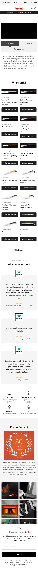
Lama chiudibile (6, 97)
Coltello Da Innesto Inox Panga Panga (26, 128)
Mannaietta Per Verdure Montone (26, 206)
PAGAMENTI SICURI (28, 397)
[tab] (10, 43)
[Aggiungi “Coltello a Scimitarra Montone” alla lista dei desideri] (16, 197)
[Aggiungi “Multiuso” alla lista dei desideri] (16, 223)
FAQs (15, 2)
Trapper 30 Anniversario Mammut (9, 101)
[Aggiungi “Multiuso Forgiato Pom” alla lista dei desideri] (34, 172)
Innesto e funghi (24, 97)
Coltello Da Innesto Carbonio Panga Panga (10, 154)
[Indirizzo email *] (19, 547)
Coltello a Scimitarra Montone (9, 206)
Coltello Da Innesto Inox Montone (26, 101)
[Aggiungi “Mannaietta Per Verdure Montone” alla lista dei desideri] (34, 197)
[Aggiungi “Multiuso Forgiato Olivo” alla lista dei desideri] (16, 172)
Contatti (24, 2)
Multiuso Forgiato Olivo (10, 180)
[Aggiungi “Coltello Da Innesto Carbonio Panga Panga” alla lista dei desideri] (16, 145)
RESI (28, 411)
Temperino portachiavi (27, 232)
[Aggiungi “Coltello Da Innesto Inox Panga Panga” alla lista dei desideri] (34, 118)
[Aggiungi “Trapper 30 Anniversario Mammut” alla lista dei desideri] (16, 92)
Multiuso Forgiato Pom (28, 180)
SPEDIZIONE (9, 397)
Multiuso (4, 232)
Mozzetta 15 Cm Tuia (9, 127)
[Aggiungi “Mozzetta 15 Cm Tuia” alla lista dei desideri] (16, 118)
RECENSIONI (10, 411)
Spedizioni (6, 2)
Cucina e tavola (6, 178)
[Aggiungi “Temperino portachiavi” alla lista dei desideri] (34, 223)
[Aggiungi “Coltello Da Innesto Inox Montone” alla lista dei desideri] (34, 92)
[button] (33, 2)
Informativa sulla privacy (15, 562)
